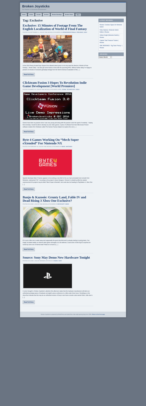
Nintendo (69, 146)
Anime (31, 14)
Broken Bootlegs (57, 14)
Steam (64, 89)
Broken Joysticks (36, 6)
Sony (85, 32)
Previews (80, 32)
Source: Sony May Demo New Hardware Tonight (56, 257)
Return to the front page (98, 314)
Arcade (39, 14)
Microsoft (61, 204)
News (63, 146)
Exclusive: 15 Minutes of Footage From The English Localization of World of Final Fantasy (55, 27)
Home (24, 14)
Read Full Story (29, 74)
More (78, 14)
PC (60, 89)
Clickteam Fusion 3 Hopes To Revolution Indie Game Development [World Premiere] (55, 84)
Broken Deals (69, 14)
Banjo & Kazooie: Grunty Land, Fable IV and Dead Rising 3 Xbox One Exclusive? (54, 199)
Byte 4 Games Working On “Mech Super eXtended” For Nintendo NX (51, 141)
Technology (71, 89)
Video (77, 89)
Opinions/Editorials (69, 32)
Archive (46, 14)
